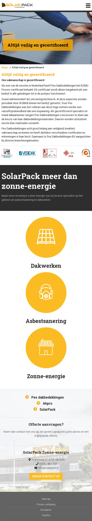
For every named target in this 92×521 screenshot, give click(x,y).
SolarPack (47, 410)
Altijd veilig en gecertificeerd (28, 67)
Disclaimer (46, 510)
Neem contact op (46, 476)
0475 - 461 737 (46, 463)
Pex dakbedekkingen (47, 397)
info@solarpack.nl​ (48, 467)
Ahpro (47, 403)
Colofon (46, 515)
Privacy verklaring (46, 504)
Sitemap (46, 499)
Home (5, 67)
